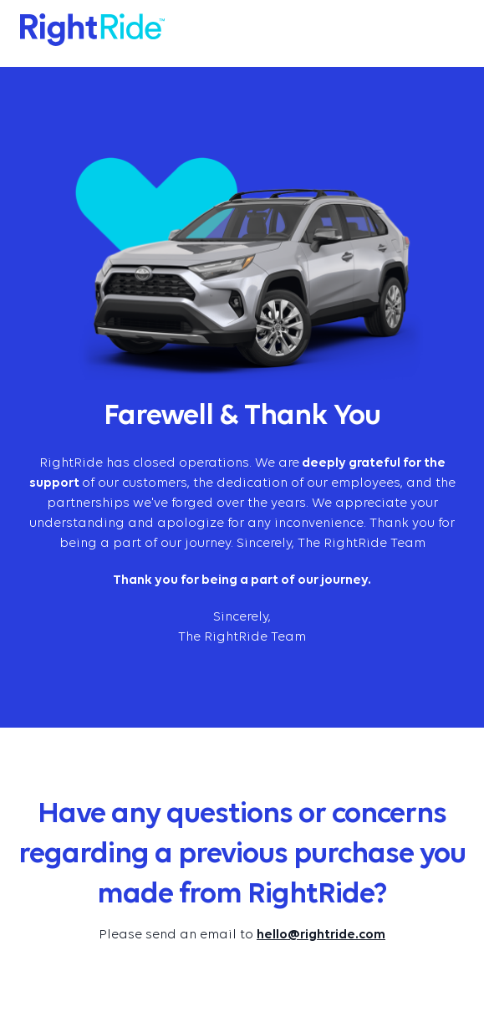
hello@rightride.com (321, 935)
